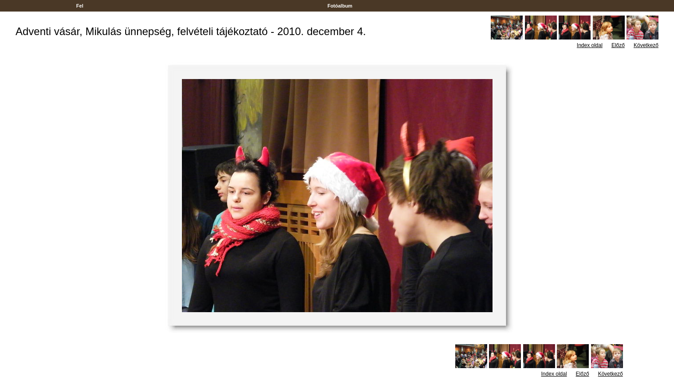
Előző (618, 45)
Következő (646, 45)
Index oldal (590, 45)
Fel (80, 5)
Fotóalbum (340, 5)
